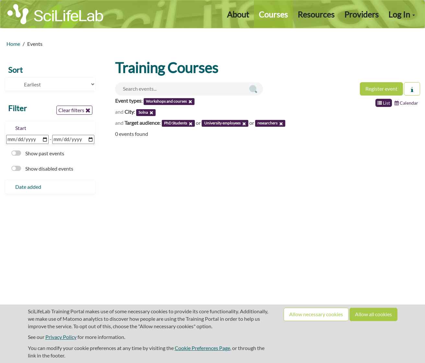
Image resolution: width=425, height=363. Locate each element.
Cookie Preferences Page (202, 348)
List (383, 103)
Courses (273, 14)
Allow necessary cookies (316, 314)
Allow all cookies (373, 314)
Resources (316, 14)
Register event (381, 88)
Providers (361, 14)
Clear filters (74, 110)
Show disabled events (42, 168)
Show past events (37, 153)
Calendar (406, 103)
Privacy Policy (61, 337)
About (238, 14)
